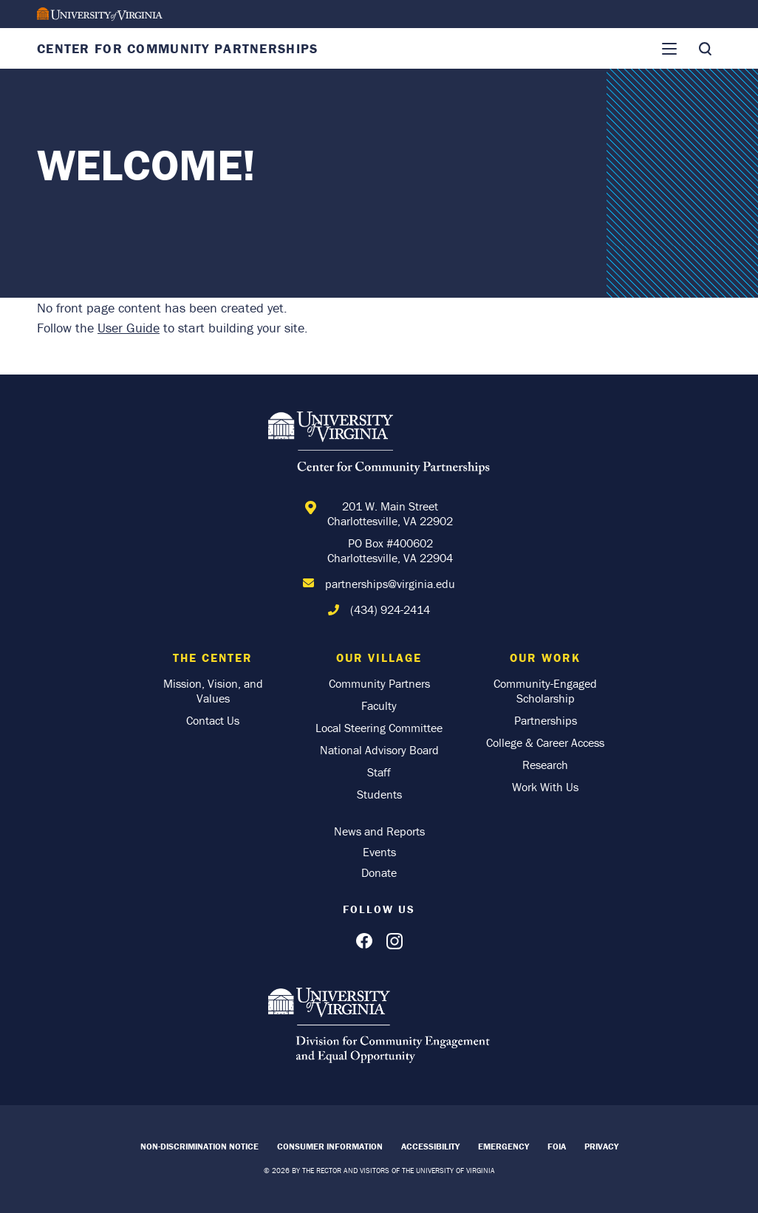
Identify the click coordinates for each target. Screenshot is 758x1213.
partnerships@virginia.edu (390, 583)
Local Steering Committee (379, 727)
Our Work (545, 657)
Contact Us (212, 720)
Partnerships (545, 720)
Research (545, 764)
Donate (379, 872)
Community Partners (379, 683)
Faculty (379, 705)
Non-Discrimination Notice (199, 1146)
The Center (213, 657)
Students (379, 794)
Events (379, 851)
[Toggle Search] (705, 49)
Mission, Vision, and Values (213, 690)
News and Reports (379, 831)
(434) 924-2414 (390, 609)
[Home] (379, 445)
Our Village (379, 657)
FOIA (556, 1146)
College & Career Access (545, 742)
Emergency (503, 1146)
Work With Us (545, 786)
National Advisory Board (379, 749)
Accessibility (430, 1146)
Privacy (601, 1146)
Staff (379, 772)
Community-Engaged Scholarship (545, 690)
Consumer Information (330, 1146)
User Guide (129, 327)
